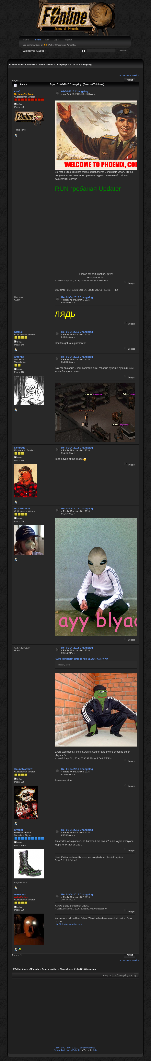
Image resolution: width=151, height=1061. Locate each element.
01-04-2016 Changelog (74, 91)
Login (56, 39)
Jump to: (106, 975)
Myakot (18, 829)
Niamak (18, 331)
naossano (20, 894)
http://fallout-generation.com (68, 924)
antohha (19, 356)
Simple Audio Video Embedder (68, 1050)
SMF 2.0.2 (60, 1048)
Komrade (19, 447)
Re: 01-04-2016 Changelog (77, 297)
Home (26, 39)
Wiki (47, 39)
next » (135, 75)
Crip (95, 1050)
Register (68, 39)
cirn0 (17, 91)
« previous (125, 75)
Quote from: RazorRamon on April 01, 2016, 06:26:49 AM (81, 659)
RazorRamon (22, 508)
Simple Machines (87, 1048)
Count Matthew (23, 769)
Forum (37, 39)
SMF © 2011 (72, 1048)
